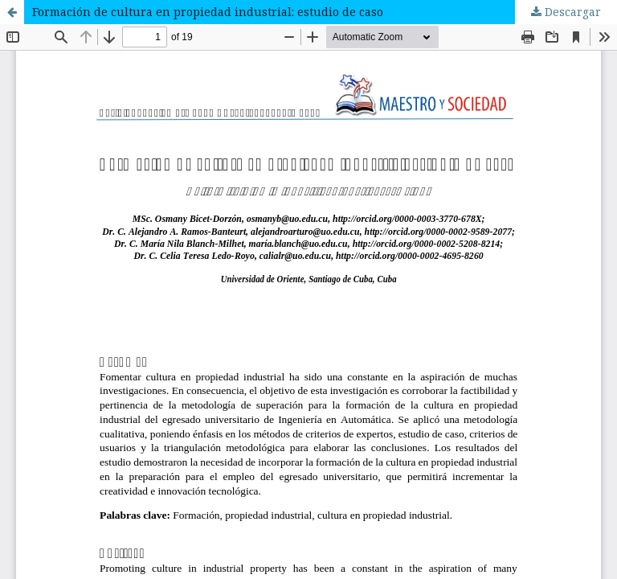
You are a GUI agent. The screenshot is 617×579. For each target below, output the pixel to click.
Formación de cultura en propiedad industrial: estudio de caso (207, 11)
